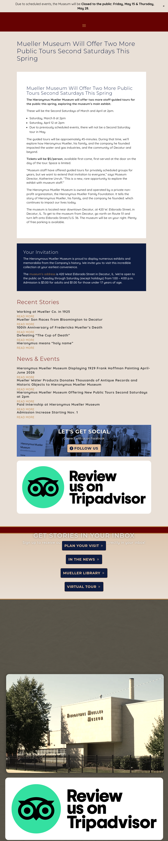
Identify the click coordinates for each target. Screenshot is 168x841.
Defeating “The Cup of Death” (43, 335)
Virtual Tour (82, 587)
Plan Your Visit (81, 546)
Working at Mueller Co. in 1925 (43, 311)
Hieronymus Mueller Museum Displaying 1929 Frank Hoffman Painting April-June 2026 (83, 370)
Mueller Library (81, 573)
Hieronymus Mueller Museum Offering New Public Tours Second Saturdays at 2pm (82, 394)
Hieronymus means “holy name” (45, 343)
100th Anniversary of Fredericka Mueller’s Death (59, 327)
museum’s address (42, 274)
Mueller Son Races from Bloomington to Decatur (60, 319)
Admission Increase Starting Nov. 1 (47, 412)
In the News (81, 559)
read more (25, 316)
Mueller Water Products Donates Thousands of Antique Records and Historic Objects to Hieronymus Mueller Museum (77, 382)
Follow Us (86, 448)
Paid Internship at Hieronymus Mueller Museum (58, 404)
